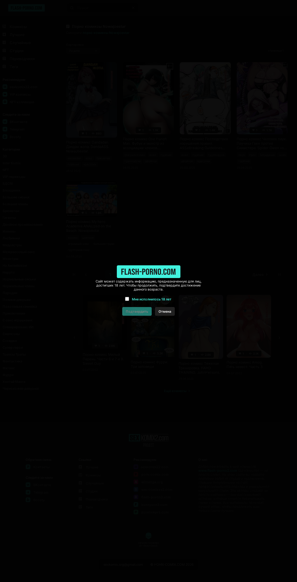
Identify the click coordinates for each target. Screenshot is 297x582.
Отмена (165, 311)
